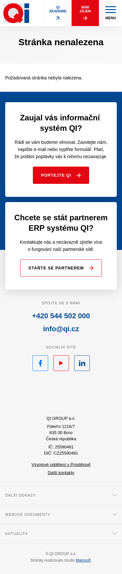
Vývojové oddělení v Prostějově (61, 464)
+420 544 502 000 (61, 316)
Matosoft (83, 560)
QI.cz (61, 394)
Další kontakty (61, 472)
